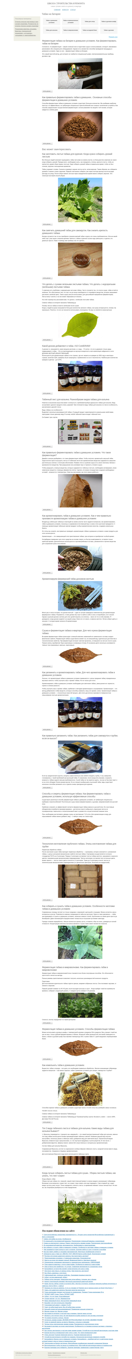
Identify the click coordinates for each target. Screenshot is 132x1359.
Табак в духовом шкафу (108, 21)
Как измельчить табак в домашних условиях (63, 1065)
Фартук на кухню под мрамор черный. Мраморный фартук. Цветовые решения (70, 1260)
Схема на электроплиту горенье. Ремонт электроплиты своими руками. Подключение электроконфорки (78, 1243)
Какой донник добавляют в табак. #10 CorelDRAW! (66, 346)
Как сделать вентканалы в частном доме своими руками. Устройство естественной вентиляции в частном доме (81, 1330)
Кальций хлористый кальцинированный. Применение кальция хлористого (68, 1309)
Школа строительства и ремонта (66, 3)
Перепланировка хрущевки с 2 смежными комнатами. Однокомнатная (67, 1258)
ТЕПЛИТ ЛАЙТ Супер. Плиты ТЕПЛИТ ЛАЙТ (59, 1294)
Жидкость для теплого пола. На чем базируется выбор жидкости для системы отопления (73, 1315)
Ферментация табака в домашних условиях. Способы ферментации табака (78, 1029)
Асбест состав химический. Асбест (55, 1277)
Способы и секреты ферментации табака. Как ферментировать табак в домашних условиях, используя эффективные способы (76, 795)
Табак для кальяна (51, 30)
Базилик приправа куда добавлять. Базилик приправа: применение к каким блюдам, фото (74, 1347)
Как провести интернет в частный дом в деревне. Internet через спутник (68, 1313)
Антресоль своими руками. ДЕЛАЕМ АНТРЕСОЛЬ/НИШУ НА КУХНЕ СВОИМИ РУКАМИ (73, 1320)
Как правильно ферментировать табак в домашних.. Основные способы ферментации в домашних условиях (76, 98)
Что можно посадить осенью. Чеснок (56, 1318)
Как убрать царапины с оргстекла (55, 1273)
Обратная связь (83, 1352)
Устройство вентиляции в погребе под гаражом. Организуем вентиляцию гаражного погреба (74, 1337)
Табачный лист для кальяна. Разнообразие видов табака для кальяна (75, 399)
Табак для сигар (90, 21)
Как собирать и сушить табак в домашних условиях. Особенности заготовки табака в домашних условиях (78, 1247)
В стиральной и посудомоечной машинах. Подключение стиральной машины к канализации (74, 1241)
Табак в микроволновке (70, 30)
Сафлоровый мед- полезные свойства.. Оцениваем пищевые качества (67, 1275)
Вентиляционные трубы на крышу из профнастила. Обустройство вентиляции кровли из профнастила (78, 1345)
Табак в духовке (109, 30)
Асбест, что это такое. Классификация (57, 1296)
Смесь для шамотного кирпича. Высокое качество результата (64, 1290)
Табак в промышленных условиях (70, 21)
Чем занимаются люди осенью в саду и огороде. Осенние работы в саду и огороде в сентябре (75, 1249)
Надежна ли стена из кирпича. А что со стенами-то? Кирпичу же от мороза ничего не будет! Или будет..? (78, 1288)
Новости (65, 9)
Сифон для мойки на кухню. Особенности (57, 1239)
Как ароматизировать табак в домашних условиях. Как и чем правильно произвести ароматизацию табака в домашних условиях (76, 517)
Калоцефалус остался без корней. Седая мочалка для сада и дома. (66, 1269)
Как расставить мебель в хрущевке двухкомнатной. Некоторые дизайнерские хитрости (72, 1251)
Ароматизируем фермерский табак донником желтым (68, 578)
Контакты (50, 1352)
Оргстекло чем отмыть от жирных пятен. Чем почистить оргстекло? (66, 1271)
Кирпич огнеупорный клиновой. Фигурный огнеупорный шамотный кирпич (68, 1281)
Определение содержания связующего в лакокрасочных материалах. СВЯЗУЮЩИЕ (72, 1262)
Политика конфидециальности (54, 1355)
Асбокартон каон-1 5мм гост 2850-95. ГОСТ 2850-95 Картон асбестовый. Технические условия (75, 1254)
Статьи (72, 9)
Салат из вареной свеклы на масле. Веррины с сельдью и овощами (66, 1322)
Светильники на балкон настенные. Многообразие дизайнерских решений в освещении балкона (76, 1343)
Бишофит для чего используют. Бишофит (58, 1303)
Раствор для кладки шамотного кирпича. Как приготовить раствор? (66, 1256)
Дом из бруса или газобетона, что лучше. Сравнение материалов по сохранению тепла (73, 1266)
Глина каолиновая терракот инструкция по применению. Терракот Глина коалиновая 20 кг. (74, 1292)
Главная (57, 9)
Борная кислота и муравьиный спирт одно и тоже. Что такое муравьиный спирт (70, 1332)
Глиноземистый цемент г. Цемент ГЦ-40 (57, 1305)
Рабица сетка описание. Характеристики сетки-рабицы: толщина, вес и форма (70, 1279)
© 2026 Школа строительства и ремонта (23, 1352)
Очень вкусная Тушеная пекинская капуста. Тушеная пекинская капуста (68, 1335)
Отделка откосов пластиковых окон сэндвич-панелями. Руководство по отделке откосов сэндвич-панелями (26, 24)
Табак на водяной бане (90, 30)
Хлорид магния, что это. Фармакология (57, 1298)
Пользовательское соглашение (59, 1352)
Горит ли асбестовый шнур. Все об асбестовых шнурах (62, 1307)
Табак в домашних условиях (51, 21)
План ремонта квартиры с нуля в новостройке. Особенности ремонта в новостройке (72, 1264)
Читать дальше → (47, 91)
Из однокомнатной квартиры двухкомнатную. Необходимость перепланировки (69, 1245)
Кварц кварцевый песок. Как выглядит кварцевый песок (62, 1300)
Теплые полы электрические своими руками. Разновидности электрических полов (71, 1324)
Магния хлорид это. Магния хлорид (56, 1311)
